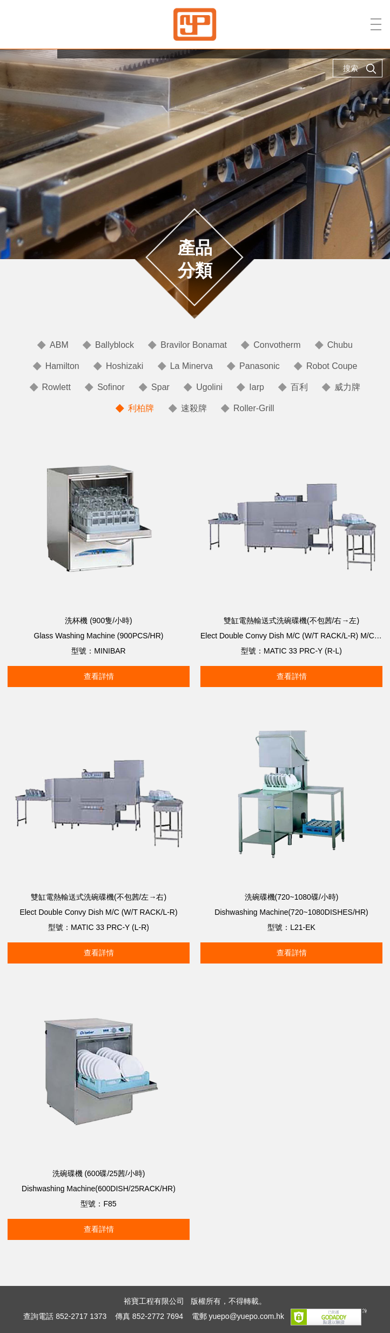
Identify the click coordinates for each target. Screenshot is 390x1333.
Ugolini (209, 387)
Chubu (340, 344)
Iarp (256, 387)
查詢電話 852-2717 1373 (64, 1316)
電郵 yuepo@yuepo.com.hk (238, 1316)
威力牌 (347, 387)
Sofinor (111, 387)
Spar (160, 387)
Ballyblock (114, 344)
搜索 (359, 68)
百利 (299, 387)
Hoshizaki (124, 366)
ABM (59, 344)
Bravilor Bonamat (193, 344)
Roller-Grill (253, 408)
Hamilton (62, 366)
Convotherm (276, 344)
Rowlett (56, 387)
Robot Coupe (331, 366)
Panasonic (259, 366)
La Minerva (191, 366)
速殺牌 (194, 408)
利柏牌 (141, 408)
